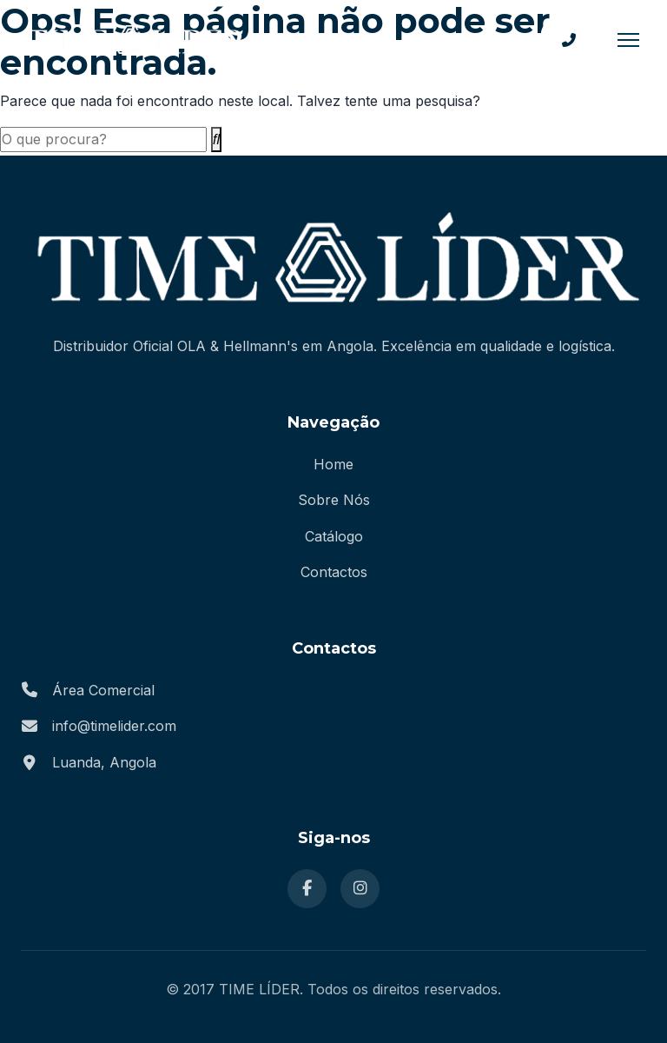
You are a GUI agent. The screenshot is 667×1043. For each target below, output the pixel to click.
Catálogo (334, 536)
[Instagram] (360, 888)
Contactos (333, 572)
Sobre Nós (334, 499)
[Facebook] (307, 888)
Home (333, 464)
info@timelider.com (114, 725)
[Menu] (628, 40)
